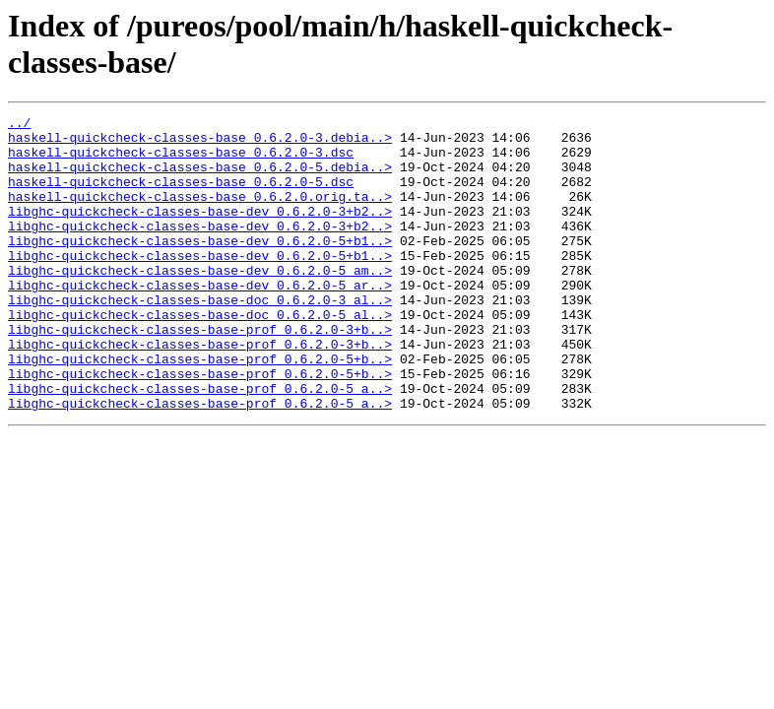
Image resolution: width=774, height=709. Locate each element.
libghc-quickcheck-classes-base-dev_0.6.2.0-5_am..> (200, 302)
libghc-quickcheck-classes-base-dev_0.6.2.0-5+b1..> (200, 267)
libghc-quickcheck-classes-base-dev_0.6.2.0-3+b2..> (200, 231)
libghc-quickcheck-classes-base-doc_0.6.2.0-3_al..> (200, 338)
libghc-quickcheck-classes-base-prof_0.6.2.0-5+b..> (200, 409)
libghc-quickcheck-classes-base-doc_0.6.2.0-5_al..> (200, 355)
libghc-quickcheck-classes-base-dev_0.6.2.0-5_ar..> (200, 320)
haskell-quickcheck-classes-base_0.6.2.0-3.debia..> (200, 143)
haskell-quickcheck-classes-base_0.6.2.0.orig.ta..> (200, 214)
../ (19, 125)
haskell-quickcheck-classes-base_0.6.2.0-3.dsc (181, 160)
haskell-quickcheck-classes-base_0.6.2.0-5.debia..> (200, 178)
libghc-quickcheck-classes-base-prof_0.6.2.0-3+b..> (200, 373)
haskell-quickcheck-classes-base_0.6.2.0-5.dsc (181, 196)
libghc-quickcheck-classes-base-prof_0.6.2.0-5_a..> (200, 444)
